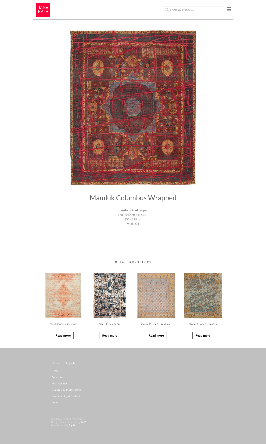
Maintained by (63, 425)
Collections (58, 377)
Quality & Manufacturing (66, 389)
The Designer (59, 383)
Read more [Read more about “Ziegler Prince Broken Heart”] (156, 335)
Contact (56, 402)
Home (55, 371)
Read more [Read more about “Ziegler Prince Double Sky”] (202, 335)
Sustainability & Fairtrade (66, 396)
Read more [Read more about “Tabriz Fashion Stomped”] (63, 335)
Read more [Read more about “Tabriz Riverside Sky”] (109, 335)
